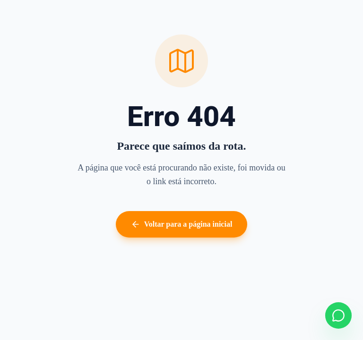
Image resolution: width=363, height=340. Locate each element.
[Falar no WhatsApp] (338, 315)
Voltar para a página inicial (182, 224)
